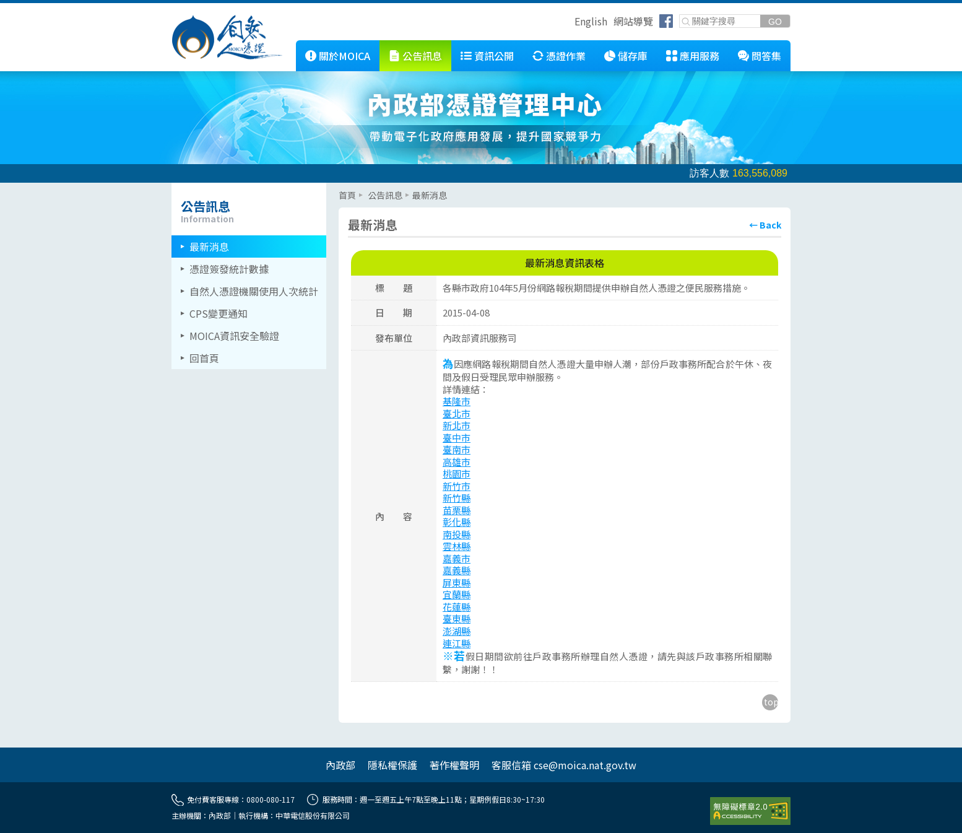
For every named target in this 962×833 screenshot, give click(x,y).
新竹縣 (456, 497)
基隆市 (456, 401)
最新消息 (209, 246)
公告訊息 (422, 55)
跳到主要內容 (29, 8)
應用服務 (699, 55)
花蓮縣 (456, 606)
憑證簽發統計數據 (229, 268)
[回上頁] (765, 225)
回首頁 (204, 358)
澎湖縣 (456, 630)
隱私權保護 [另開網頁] (392, 764)
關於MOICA (344, 55)
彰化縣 (456, 521)
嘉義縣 (456, 570)
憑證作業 (566, 55)
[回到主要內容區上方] (770, 702)
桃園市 (456, 473)
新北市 (456, 425)
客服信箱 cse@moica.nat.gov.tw (564, 764)
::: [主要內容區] (342, 188)
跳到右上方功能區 (570, 23)
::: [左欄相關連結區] (175, 188)
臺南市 (456, 449)
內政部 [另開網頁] (340, 764)
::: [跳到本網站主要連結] (286, 45)
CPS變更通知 (218, 313)
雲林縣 (456, 545)
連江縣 (456, 643)
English (590, 21)
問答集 (766, 55)
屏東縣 (456, 582)
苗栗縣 (456, 510)
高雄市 (456, 461)
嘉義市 (456, 558)
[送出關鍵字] (775, 21)
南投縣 (456, 534)
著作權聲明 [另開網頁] (454, 764)
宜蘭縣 (456, 594)
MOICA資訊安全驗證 (234, 335)
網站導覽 (633, 21)
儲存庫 (633, 55)
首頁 (347, 195)
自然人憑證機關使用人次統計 (253, 291)
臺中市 (456, 437)
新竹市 (456, 485)
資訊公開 (494, 55)
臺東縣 (456, 618)
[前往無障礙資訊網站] (750, 811)
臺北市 (456, 413)
